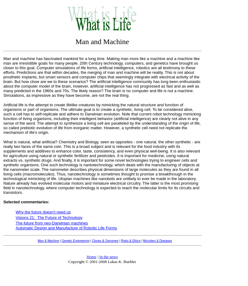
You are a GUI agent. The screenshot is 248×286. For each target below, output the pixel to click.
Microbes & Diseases (157, 241)
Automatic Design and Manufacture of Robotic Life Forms (66, 228)
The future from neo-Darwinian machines (52, 223)
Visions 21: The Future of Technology (49, 217)
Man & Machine (48, 241)
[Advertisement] (228, 94)
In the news (108, 256)
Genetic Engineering (76, 241)
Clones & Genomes (105, 241)
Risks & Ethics (131, 241)
